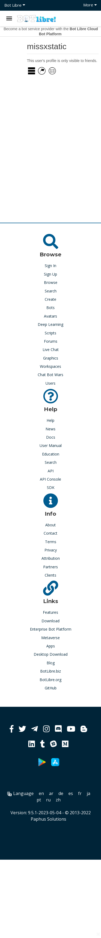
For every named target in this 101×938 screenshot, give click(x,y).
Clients (50, 575)
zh (58, 800)
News (50, 428)
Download (50, 620)
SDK (50, 487)
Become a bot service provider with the (51, 31)
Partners (50, 566)
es (70, 793)
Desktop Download (51, 654)
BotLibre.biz (50, 671)
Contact (50, 533)
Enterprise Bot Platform (50, 629)
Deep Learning (50, 324)
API (51, 470)
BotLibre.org (50, 679)
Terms (50, 541)
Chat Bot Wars (50, 374)
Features (50, 612)
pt (39, 800)
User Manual (51, 445)
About (50, 524)
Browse (50, 282)
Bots (50, 307)
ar (51, 793)
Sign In (50, 265)
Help (50, 420)
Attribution (50, 558)
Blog (51, 662)
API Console (50, 479)
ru (48, 800)
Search (51, 291)
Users (50, 383)
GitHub (51, 687)
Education (50, 454)
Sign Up (50, 274)
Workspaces (50, 366)
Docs (50, 437)
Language (20, 793)
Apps (50, 646)
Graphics (50, 358)
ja (88, 793)
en (41, 793)
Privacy (50, 550)
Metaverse (50, 637)
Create (50, 299)
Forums (50, 341)
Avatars (50, 316)
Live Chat (51, 349)
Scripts (50, 332)
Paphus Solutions (48, 819)
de (60, 793)
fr (80, 793)
